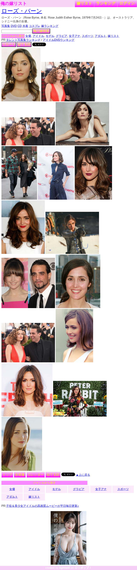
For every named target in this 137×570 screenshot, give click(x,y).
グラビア (61, 35)
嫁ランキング (49, 25)
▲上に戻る (83, 474)
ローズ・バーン (21, 11)
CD (19, 25)
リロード (8, 44)
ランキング (106, 3)
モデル (50, 35)
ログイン (127, 3)
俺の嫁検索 (41, 31)
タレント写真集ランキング (23, 39)
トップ (7, 475)
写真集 (5, 25)
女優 (28, 35)
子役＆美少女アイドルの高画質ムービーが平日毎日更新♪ (42, 505)
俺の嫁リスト (14, 3)
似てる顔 (24, 44)
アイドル (38, 35)
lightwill (64, 567)
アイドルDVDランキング (59, 39)
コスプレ (34, 25)
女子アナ (74, 35)
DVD (14, 25)
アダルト (100, 35)
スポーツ (87, 35)
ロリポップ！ (83, 567)
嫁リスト (84, 3)
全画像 (20, 475)
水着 (25, 25)
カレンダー (36, 475)
